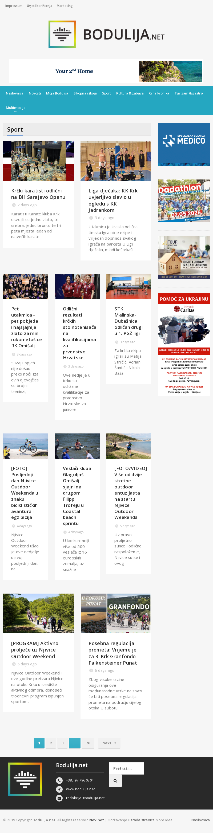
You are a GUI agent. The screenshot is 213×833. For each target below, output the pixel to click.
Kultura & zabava (130, 93)
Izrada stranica (142, 820)
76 (88, 742)
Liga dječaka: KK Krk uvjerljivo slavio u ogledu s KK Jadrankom (113, 200)
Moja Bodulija (57, 93)
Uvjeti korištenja (40, 5)
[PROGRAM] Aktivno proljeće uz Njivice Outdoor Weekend (35, 650)
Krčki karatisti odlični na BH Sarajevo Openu (38, 193)
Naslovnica (14, 93)
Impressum (14, 5)
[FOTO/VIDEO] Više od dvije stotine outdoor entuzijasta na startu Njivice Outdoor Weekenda (130, 492)
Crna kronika (159, 93)
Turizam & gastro (189, 93)
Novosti (35, 93)
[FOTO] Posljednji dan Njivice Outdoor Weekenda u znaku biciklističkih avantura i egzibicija (24, 492)
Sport (106, 93)
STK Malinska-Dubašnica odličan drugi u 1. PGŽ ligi (128, 321)
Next (109, 743)
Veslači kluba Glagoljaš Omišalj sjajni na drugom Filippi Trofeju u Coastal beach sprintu (77, 495)
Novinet (96, 820)
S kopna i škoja (85, 93)
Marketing (65, 5)
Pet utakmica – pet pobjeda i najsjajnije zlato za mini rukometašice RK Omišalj (26, 327)
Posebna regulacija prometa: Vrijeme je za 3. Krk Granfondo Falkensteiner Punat (113, 653)
